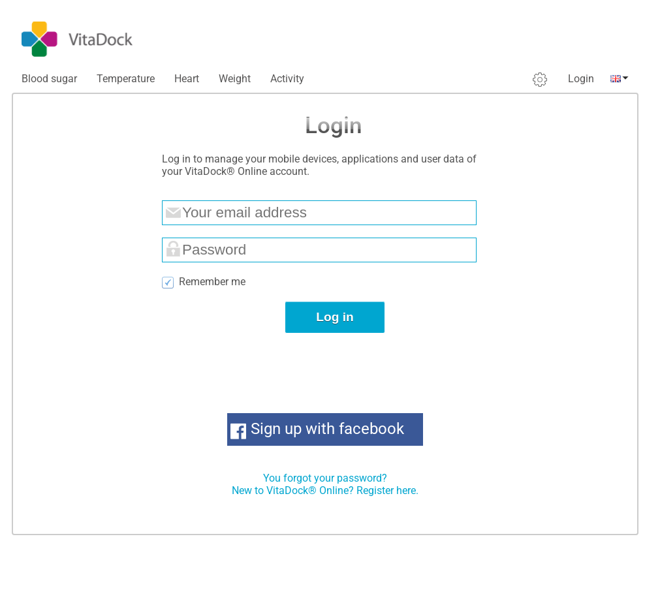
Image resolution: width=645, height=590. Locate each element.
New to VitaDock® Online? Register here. (325, 490)
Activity (287, 78)
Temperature (126, 78)
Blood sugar (49, 78)
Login (581, 78)
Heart (186, 78)
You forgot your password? (325, 478)
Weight (235, 78)
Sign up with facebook (327, 429)
